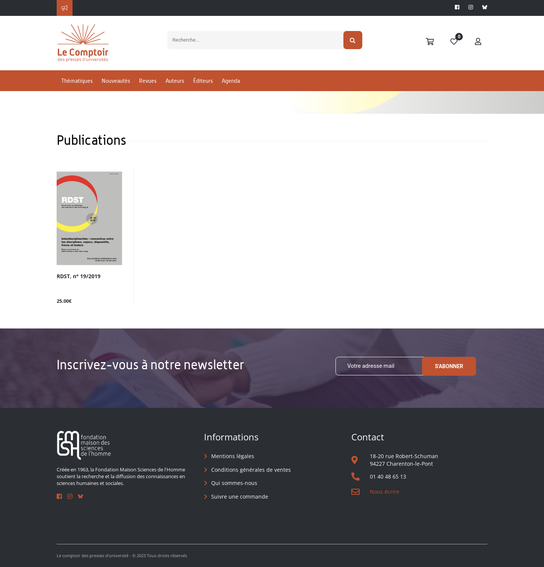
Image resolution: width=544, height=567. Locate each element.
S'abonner (449, 366)
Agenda (231, 80)
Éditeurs (203, 80)
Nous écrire (384, 491)
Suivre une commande (239, 496)
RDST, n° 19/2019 (78, 276)
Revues (147, 80)
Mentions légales (232, 456)
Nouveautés (116, 80)
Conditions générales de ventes (251, 469)
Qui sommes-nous (234, 482)
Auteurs (174, 80)
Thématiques (77, 80)
